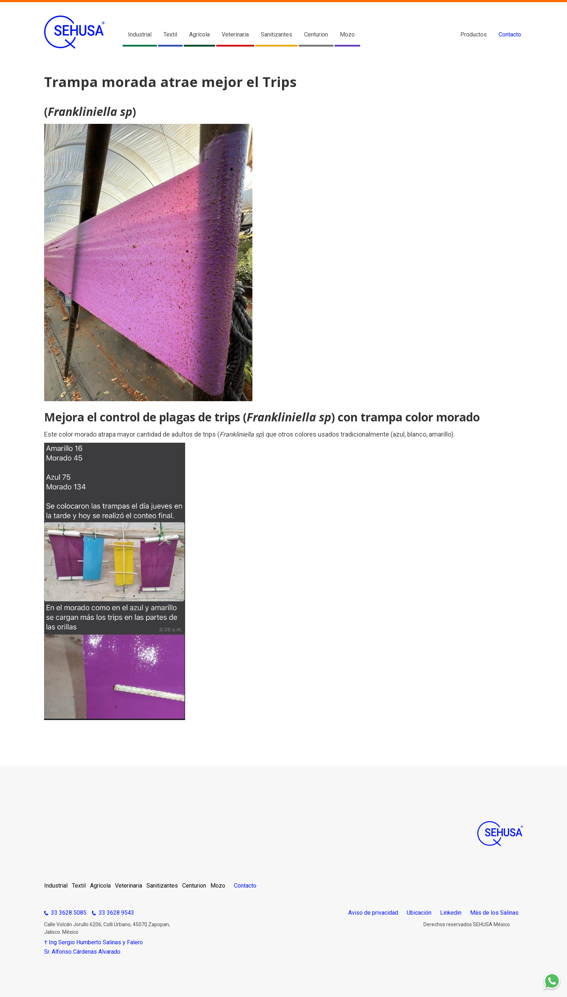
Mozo (347, 34)
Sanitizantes (276, 34)
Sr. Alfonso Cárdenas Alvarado (82, 952)
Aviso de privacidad (373, 913)
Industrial (140, 34)
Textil (170, 34)
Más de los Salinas (494, 913)
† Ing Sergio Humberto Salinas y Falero (93, 942)
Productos (473, 34)
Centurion (316, 34)
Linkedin (450, 913)
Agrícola (199, 34)
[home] (74, 32)
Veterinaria (235, 34)
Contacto (510, 34)
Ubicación (419, 913)
